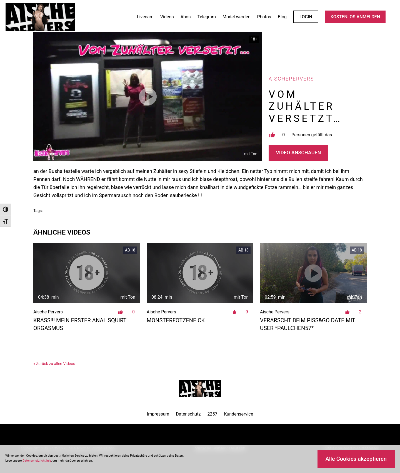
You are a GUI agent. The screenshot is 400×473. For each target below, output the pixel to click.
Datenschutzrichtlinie (36, 460)
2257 (213, 414)
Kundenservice (238, 414)
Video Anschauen (298, 152)
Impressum (158, 414)
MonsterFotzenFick (176, 320)
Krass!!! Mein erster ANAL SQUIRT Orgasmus (79, 324)
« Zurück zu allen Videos (54, 363)
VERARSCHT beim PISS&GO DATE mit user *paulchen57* (307, 324)
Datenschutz (188, 414)
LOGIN (305, 16)
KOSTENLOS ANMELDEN (355, 16)
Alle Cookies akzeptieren (356, 459)
